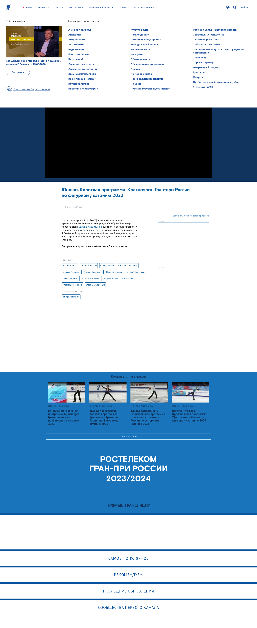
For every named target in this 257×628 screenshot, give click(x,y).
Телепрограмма (144, 7)
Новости (43, 7)
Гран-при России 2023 (74, 22)
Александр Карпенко (72, 284)
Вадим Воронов (70, 265)
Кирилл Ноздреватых (90, 278)
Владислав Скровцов (95, 284)
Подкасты (76, 7)
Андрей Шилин (111, 278)
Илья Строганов (70, 278)
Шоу (59, 7)
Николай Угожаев (114, 272)
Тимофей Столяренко (128, 265)
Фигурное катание (71, 296)
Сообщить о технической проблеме (190, 215)
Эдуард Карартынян (90, 226)
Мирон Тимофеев (89, 265)
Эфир (28, 7)
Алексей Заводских (72, 272)
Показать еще (128, 436)
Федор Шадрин (107, 265)
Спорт (124, 7)
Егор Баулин (127, 278)
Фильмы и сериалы (101, 7)
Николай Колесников (135, 272)
